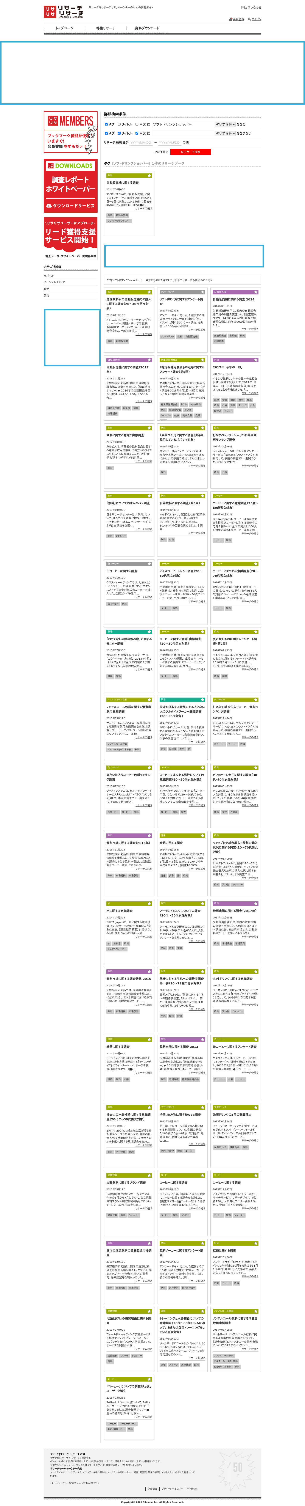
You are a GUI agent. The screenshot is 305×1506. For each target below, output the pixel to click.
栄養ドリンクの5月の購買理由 (232, 1114)
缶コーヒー (113, 603)
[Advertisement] (152, 73)
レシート (125, 1355)
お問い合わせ (251, 7)
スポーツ (173, 1364)
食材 (241, 400)
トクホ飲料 (195, 404)
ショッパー (166, 415)
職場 (110, 676)
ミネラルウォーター (117, 949)
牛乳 (163, 1016)
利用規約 (192, 1488)
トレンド (228, 411)
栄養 (179, 948)
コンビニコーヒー (116, 1429)
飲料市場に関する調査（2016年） (128, 843)
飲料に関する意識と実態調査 (125, 435)
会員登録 (236, 19)
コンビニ (185, 1215)
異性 (183, 812)
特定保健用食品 (169, 404)
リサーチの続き (143, 208)
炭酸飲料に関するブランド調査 (126, 1182)
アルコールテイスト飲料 (119, 749)
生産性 (172, 748)
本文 (142, 124)
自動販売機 (122, 215)
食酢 (171, 875)
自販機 (233, 335)
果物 (163, 748)
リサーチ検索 (190, 152)
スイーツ (242, 405)
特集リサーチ (105, 28)
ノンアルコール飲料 (117, 744)
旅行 (46, 295)
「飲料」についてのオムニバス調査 (128, 503)
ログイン (254, 19)
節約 (131, 1152)
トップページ (64, 28)
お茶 (224, 472)
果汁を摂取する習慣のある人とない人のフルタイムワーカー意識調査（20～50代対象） (182, 711)
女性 (224, 812)
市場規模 (219, 341)
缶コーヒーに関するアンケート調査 (235, 1047)
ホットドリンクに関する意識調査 (232, 979)
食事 (224, 400)
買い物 (187, 410)
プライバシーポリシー (172, 1488)
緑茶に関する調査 (117, 1047)
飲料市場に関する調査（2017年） (235, 911)
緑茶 (110, 1079)
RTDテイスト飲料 (222, 1366)
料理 (216, 400)
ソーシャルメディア (54, 282)
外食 (252, 405)
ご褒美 (233, 812)
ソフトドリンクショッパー (119, 221)
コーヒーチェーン (128, 1423)
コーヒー (218, 540)
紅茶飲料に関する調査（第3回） (180, 503)
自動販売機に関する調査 (122, 182)
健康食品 (187, 415)
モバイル (49, 275)
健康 (176, 415)
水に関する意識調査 (119, 911)
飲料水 (117, 943)
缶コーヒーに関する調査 (121, 571)
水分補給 (120, 1152)
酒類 (232, 405)
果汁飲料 (174, 1287)
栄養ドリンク (220, 1147)
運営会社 (152, 1488)
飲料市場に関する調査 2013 (179, 1047)
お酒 (224, 405)
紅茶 (171, 539)
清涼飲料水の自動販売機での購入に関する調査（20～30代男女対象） (128, 304)
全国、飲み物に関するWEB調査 (180, 1114)
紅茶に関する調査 (224, 1250)
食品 (198, 415)
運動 (163, 1364)
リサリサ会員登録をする (71, 132)
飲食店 (217, 411)
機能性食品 (175, 410)
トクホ (184, 404)
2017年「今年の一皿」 (228, 367)
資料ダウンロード (147, 28)
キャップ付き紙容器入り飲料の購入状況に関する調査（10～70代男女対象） (235, 847)
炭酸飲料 (112, 1215)
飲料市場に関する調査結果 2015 (128, 979)
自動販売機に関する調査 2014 (233, 299)
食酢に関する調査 (171, 843)
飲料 (110, 215)
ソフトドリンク (167, 336)
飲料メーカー (188, 1287)
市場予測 (133, 875)
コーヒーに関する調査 (173, 1182)
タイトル (127, 124)
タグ (112, 124)
